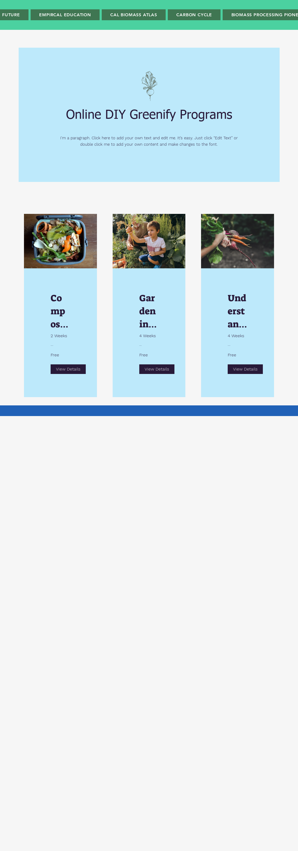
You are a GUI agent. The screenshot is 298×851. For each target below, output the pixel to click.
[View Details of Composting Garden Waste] (68, 369)
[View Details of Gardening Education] (156, 369)
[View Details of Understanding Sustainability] (245, 369)
